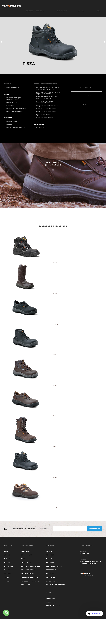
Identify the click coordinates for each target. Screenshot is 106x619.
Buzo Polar (26, 555)
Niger (7, 559)
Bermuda (25, 551)
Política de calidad (56, 585)
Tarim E (7, 574)
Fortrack (81, 96)
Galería (50, 559)
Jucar (7, 555)
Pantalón (25, 585)
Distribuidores (53, 570)
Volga (7, 581)
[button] (5, 42)
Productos (51, 555)
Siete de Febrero (88, 575)
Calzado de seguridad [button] (36, 11)
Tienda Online (53, 606)
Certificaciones (54, 566)
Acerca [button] (81, 11)
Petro (7, 562)
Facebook (50, 598)
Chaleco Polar (28, 570)
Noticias (50, 574)
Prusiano (8, 566)
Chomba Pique (27, 574)
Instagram (51, 602)
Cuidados (50, 581)
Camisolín (26, 562)
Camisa (24, 559)
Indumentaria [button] (61, 11)
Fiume (7, 551)
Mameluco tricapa (30, 581)
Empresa (50, 562)
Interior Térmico (29, 577)
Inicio (49, 551)
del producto (81, 87)
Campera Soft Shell (30, 566)
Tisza (7, 577)
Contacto (99, 11)
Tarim (7, 570)
